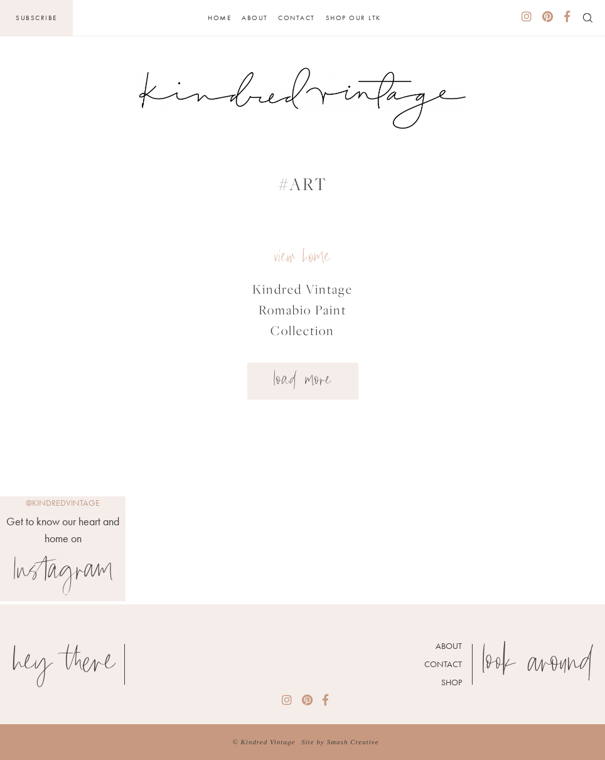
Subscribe (36, 17)
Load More (303, 381)
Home (219, 17)
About (255, 17)
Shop (451, 682)
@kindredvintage (63, 502)
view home (302, 258)
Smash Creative (353, 742)
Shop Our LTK (353, 17)
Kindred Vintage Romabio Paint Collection (302, 310)
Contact (296, 17)
